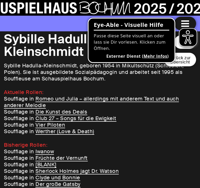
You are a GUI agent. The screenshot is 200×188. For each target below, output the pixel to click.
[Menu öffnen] (185, 23)
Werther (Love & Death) (64, 131)
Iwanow (44, 151)
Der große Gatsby (57, 184)
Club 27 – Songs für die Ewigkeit (75, 118)
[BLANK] (45, 164)
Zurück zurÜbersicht (180, 60)
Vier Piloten (50, 124)
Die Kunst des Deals (61, 111)
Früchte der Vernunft (61, 158)
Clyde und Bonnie (57, 177)
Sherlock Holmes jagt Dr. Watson (77, 171)
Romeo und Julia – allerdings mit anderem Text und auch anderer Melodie (91, 102)
